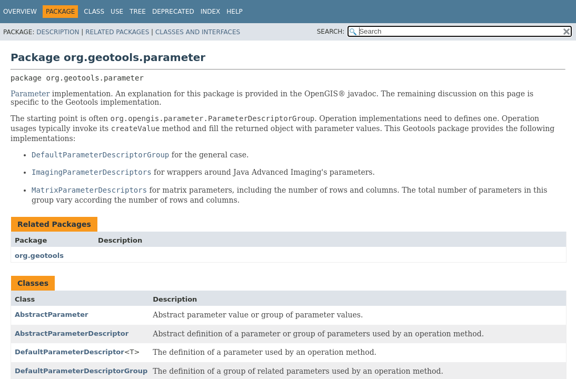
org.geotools (39, 256)
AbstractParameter (51, 314)
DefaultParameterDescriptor (69, 352)
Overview (20, 11)
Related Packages (117, 32)
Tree (138, 11)
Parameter (30, 93)
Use (117, 11)
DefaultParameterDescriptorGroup (81, 371)
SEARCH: (331, 31)
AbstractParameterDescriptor (71, 333)
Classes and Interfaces (197, 32)
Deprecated (173, 11)
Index (211, 11)
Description (57, 32)
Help (234, 11)
